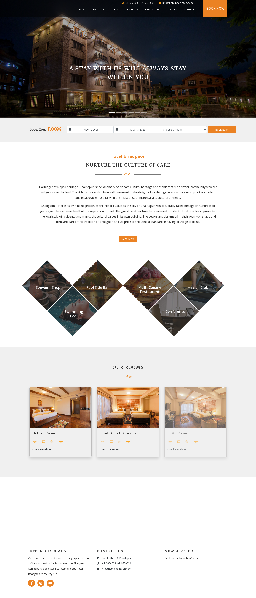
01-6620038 (106, 563)
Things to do (153, 9)
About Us (98, 9)
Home (82, 9)
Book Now (215, 8)
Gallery (172, 9)
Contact (189, 9)
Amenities (132, 9)
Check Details (41, 449)
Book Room (222, 129)
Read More (128, 239)
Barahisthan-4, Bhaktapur (114, 558)
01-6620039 (124, 563)
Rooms (115, 9)
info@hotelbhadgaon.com (114, 568)
